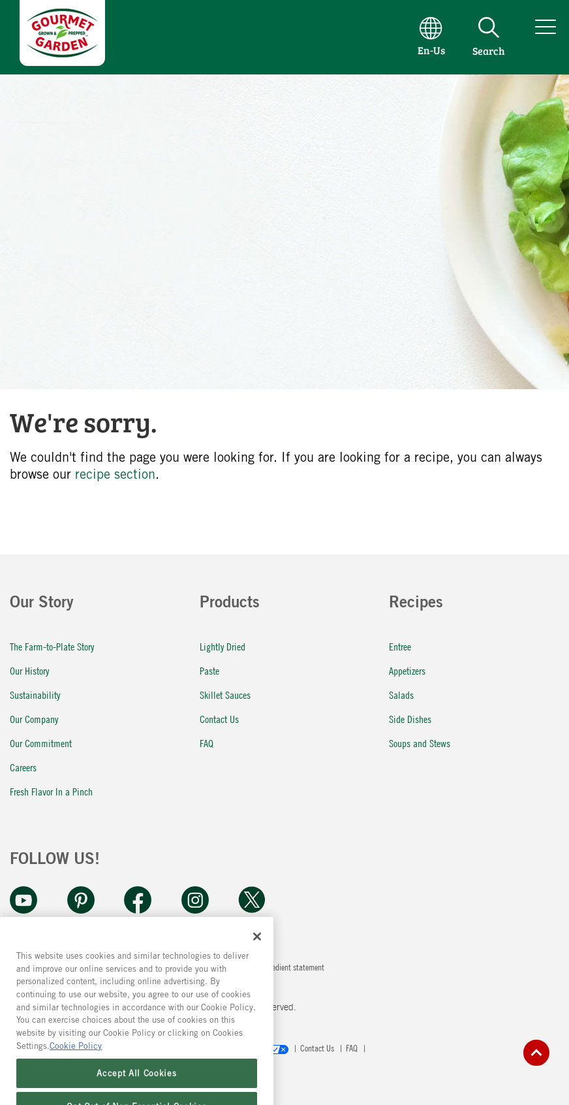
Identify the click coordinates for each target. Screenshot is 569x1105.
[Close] (257, 954)
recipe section (115, 473)
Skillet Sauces (225, 694)
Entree (400, 646)
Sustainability (35, 694)
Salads (401, 694)
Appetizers (407, 670)
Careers (23, 767)
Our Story (42, 604)
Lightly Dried (222, 646)
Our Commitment (41, 743)
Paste (209, 670)
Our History (29, 670)
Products (230, 604)
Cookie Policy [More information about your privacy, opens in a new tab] (76, 1064)
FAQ (206, 743)
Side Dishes (410, 719)
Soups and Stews (419, 743)
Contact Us (219, 719)
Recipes (416, 604)
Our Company (34, 719)
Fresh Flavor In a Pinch (51, 791)
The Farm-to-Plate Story (52, 646)
